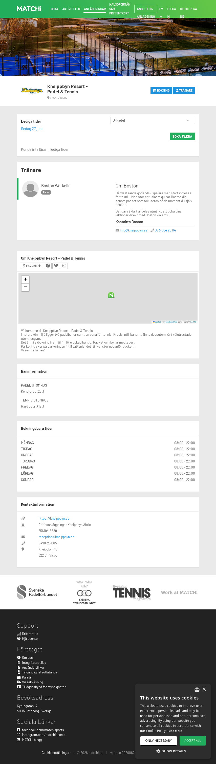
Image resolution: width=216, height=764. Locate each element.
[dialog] (173, 721)
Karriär (24, 677)
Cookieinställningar (56, 752)
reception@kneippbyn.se (56, 537)
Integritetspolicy (31, 662)
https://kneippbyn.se (53, 518)
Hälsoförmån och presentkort (119, 9)
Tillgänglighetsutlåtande (37, 672)
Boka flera (182, 136)
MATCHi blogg (29, 739)
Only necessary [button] (158, 740)
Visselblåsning (30, 682)
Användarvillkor (30, 667)
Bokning (161, 90)
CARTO (193, 322)
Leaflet (157, 322)
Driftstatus (27, 633)
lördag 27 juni (31, 128)
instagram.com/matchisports (41, 734)
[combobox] (197, 689)
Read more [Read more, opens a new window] (174, 730)
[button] (111, 295)
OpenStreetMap (170, 322)
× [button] (204, 689)
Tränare (184, 90)
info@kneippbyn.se (133, 230)
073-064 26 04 (165, 230)
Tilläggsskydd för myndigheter (41, 687)
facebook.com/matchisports (40, 730)
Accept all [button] (193, 740)
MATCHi (29, 9)
